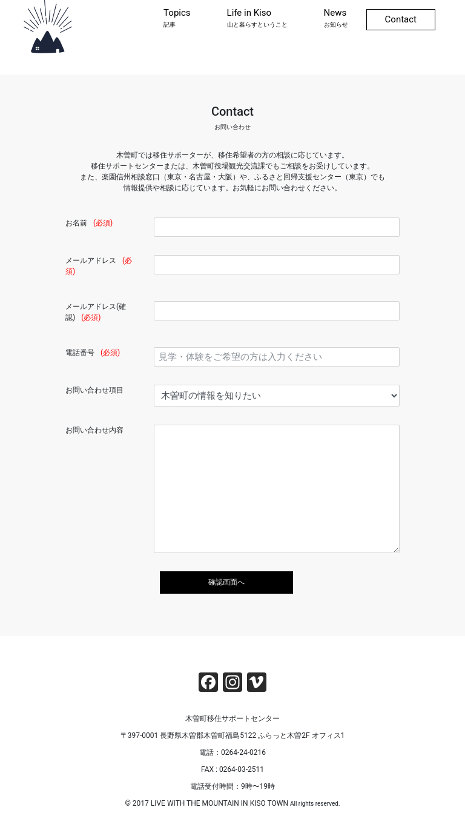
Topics (176, 18)
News (336, 18)
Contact (401, 19)
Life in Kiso (257, 18)
